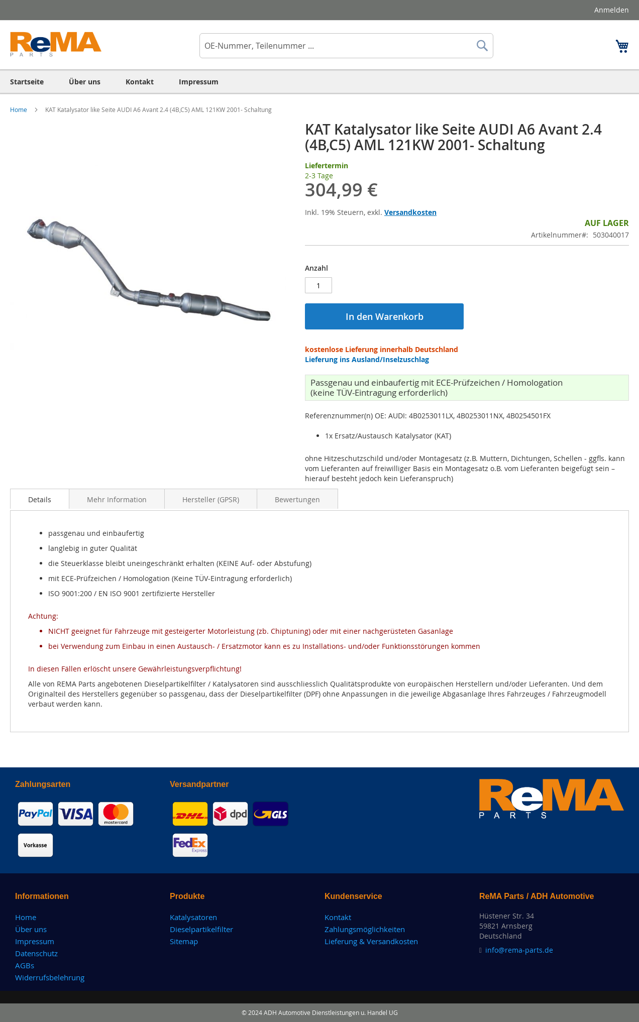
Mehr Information (117, 499)
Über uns (31, 929)
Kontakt (338, 917)
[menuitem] (27, 81)
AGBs (24, 965)
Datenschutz (36, 953)
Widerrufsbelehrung (49, 977)
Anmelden (611, 10)
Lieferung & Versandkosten (371, 941)
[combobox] (346, 45)
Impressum (34, 941)
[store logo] (56, 44)
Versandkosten (410, 212)
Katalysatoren (193, 917)
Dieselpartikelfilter (201, 929)
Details (39, 499)
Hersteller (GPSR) (210, 499)
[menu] (319, 81)
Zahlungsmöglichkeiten (365, 929)
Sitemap (184, 941)
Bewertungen (297, 499)
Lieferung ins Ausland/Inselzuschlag (367, 359)
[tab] (39, 499)
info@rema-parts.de (519, 950)
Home (19, 109)
